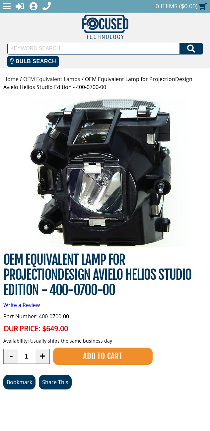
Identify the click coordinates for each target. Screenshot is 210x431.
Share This (55, 382)
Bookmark (19, 382)
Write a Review (21, 305)
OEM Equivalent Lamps (51, 79)
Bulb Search (33, 61)
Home (11, 79)
